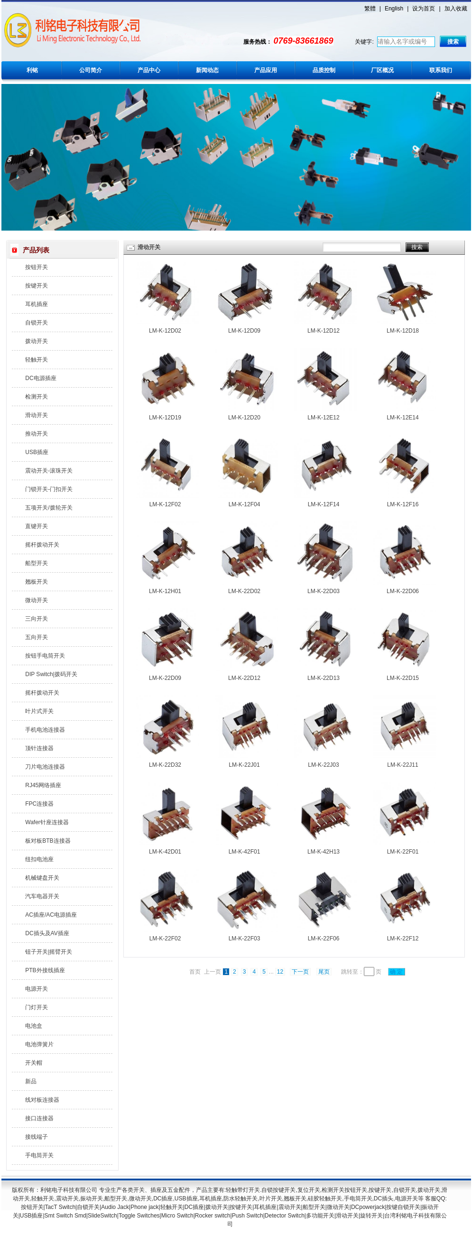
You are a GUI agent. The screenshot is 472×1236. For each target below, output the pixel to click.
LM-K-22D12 (244, 678)
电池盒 (33, 1025)
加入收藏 (455, 8)
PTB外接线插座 (45, 970)
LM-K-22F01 (403, 851)
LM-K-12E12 (323, 417)
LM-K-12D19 (165, 417)
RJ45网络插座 (43, 785)
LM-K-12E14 (402, 417)
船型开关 (36, 563)
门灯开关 (36, 1007)
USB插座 (36, 452)
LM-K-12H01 (165, 591)
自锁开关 (36, 322)
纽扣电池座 (39, 859)
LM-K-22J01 (244, 765)
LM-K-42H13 (323, 851)
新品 (31, 1081)
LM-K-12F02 (165, 504)
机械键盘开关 (42, 877)
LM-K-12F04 (244, 504)
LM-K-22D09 (165, 678)
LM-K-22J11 (402, 765)
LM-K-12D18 (403, 330)
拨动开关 (36, 341)
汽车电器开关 (42, 896)
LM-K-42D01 (165, 851)
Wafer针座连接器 (47, 822)
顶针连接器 (39, 748)
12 (280, 971)
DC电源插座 (40, 378)
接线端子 (36, 1137)
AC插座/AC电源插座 (51, 914)
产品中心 (149, 70)
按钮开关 (36, 267)
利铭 (32, 70)
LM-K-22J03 (323, 765)
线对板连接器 (42, 1100)
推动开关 (36, 433)
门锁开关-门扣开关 (49, 489)
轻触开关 (36, 359)
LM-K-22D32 (165, 765)
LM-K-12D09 (244, 330)
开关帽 (33, 1062)
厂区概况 (382, 70)
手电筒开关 (39, 1155)
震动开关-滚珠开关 (49, 470)
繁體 (370, 8)
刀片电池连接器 (45, 766)
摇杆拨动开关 (42, 544)
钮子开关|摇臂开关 (48, 951)
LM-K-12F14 (324, 504)
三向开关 (36, 618)
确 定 (397, 971)
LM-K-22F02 (165, 938)
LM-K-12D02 (165, 330)
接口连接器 (39, 1118)
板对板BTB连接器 (47, 840)
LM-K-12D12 (323, 330)
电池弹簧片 (39, 1044)
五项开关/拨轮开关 (48, 507)
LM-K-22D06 (403, 591)
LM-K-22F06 (324, 938)
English (394, 8)
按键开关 (36, 285)
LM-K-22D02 (244, 591)
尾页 (324, 971)
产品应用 (265, 70)
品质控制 (324, 70)
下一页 (300, 971)
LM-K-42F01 (244, 851)
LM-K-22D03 (323, 591)
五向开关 (36, 637)
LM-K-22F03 (244, 938)
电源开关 (36, 988)
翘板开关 (36, 581)
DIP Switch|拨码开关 (51, 674)
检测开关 (36, 396)
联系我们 (440, 70)
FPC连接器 (39, 803)
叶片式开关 (39, 711)
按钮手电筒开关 (45, 655)
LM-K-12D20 (244, 417)
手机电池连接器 (45, 729)
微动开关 (36, 600)
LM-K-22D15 (403, 678)
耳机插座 (36, 304)
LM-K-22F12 (403, 938)
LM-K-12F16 (403, 504)
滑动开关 (36, 415)
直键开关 (36, 526)
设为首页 (423, 8)
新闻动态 (207, 70)
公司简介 (90, 70)
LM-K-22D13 (323, 678)
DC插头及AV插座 (47, 933)
